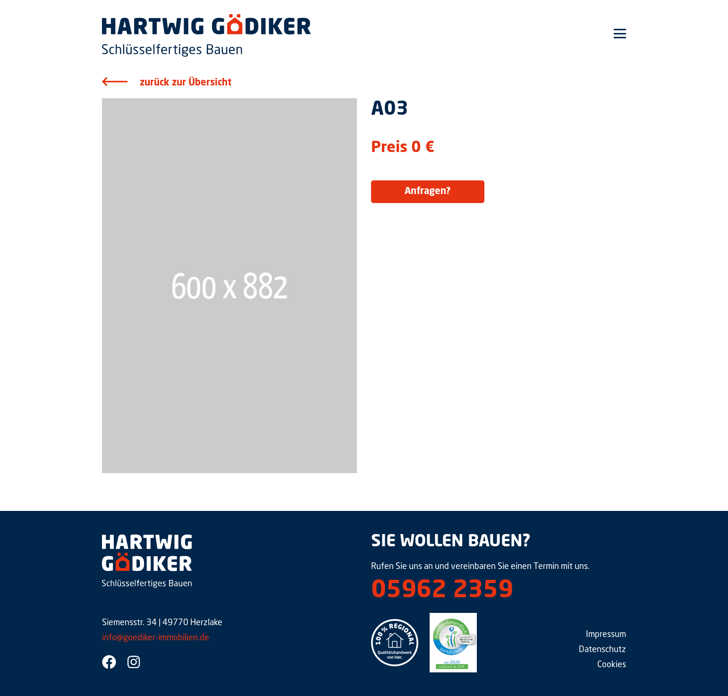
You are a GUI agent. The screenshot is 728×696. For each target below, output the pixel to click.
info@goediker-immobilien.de (155, 638)
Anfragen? (428, 191)
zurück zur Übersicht (185, 83)
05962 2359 (442, 591)
